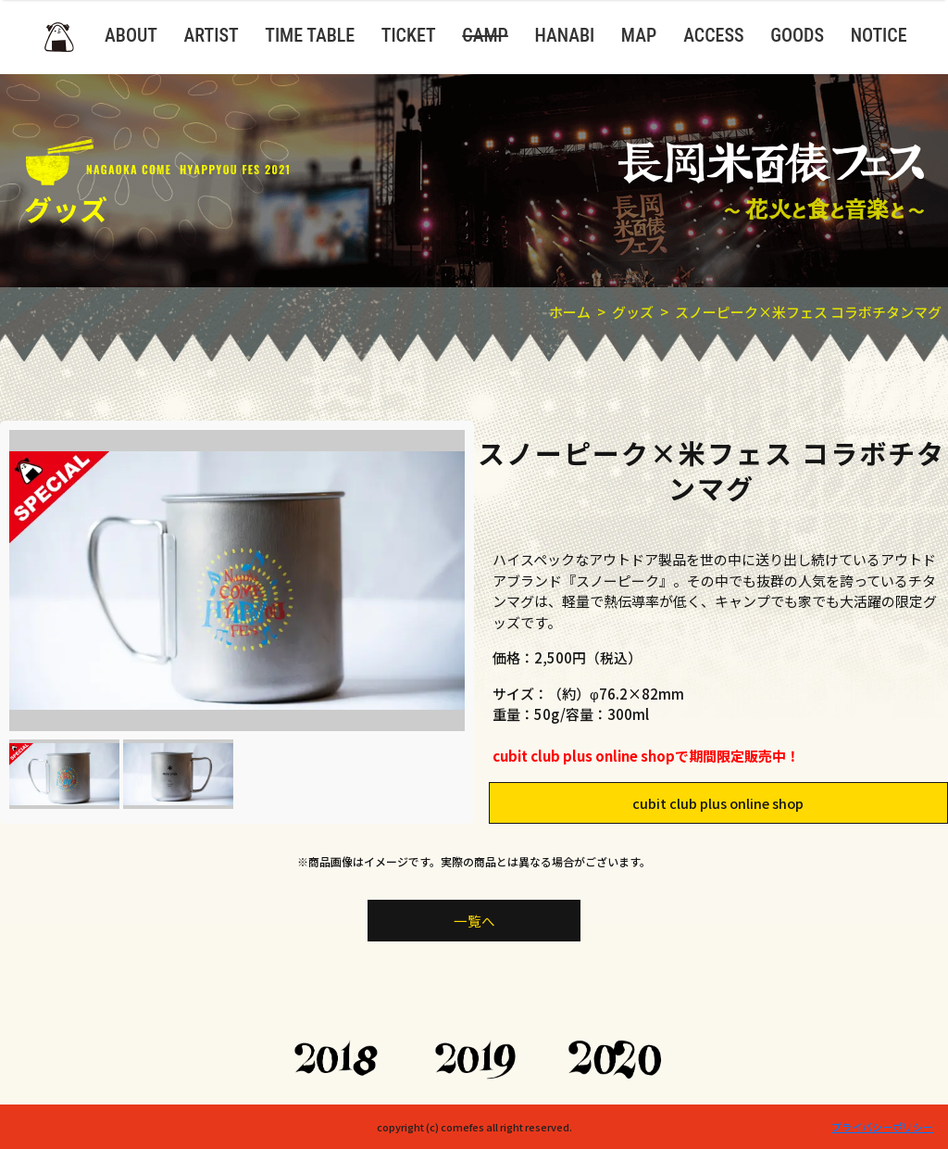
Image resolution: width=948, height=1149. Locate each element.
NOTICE (879, 35)
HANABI (564, 35)
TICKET (408, 35)
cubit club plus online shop (720, 802)
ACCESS (713, 35)
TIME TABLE (310, 35)
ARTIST (211, 35)
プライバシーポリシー (882, 1126)
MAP (638, 35)
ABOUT (131, 35)
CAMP (485, 35)
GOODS (797, 35)
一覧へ (474, 919)
